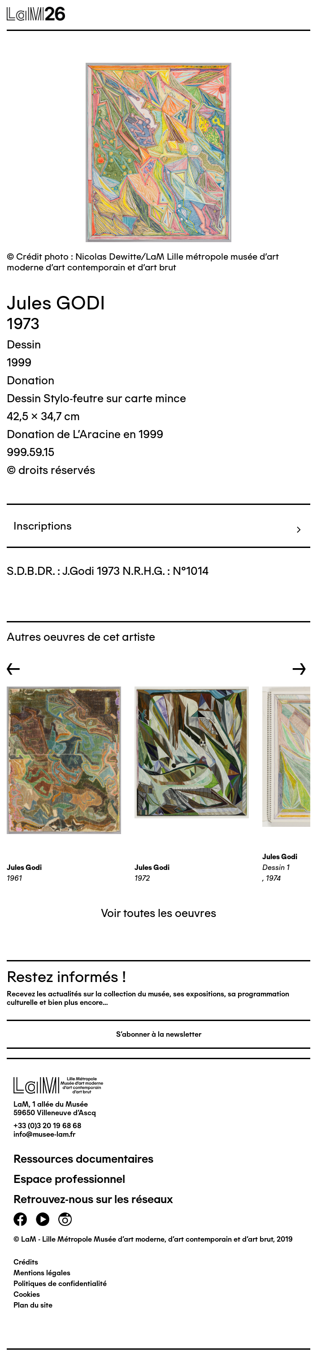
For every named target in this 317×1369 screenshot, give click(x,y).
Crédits (25, 1262)
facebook (20, 1219)
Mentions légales (41, 1273)
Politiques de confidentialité (60, 1283)
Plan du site (32, 1305)
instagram (65, 1219)
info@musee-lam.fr (44, 1134)
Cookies (26, 1294)
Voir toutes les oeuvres (158, 913)
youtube (42, 1219)
